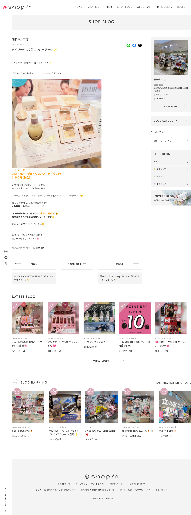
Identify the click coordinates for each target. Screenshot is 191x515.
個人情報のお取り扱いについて (95, 489)
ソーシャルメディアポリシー (133, 489)
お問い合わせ (116, 483)
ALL (155, 162)
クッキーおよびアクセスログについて (53, 489)
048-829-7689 (162, 94)
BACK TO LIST (77, 264)
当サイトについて (137, 483)
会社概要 (62, 483)
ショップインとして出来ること (90, 483)
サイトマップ (161, 489)
